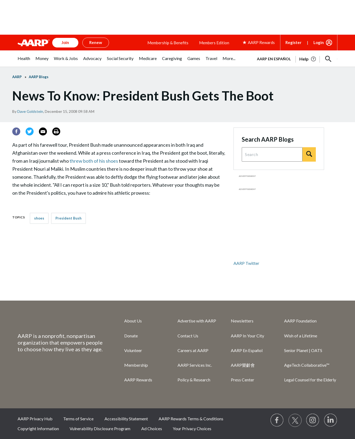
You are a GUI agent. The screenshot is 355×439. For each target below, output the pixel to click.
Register (293, 42)
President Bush (68, 218)
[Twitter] (30, 131)
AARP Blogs (39, 77)
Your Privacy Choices (192, 428)
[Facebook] (16, 131)
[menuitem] (24, 61)
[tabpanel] (294, 58)
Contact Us (188, 335)
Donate (131, 335)
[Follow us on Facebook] (277, 420)
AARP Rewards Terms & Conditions (191, 418)
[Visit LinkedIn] (330, 420)
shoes (39, 218)
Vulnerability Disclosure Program (100, 428)
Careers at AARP (193, 350)
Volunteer (133, 350)
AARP (17, 77)
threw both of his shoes (94, 161)
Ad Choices (151, 428)
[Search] (309, 154)
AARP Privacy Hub (35, 418)
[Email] (43, 131)
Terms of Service (78, 418)
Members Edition (214, 42)
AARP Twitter (246, 263)
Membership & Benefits (167, 42)
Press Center (242, 379)
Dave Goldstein (30, 111)
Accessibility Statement (126, 418)
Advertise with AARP (197, 320)
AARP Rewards (138, 379)
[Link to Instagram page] (313, 420)
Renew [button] (95, 42)
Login (318, 42)
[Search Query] (272, 154)
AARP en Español (274, 59)
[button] (328, 58)
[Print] (56, 131)
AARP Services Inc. (195, 365)
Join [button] (65, 42)
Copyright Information (38, 428)
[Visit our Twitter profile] (295, 420)
